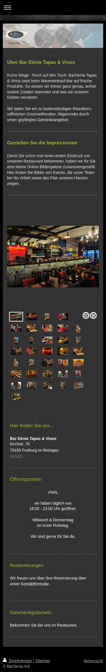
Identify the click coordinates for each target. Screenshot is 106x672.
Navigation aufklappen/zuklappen (53, 7)
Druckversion (18, 660)
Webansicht (93, 660)
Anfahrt (16, 456)
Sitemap (42, 660)
